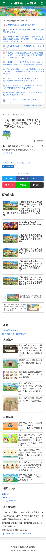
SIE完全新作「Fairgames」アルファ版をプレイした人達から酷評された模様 (23, 93)
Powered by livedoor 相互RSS (33, 105)
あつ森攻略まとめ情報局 (23, 3)
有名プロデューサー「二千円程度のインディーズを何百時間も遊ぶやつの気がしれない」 (23, 86)
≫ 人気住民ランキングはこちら (16, 162)
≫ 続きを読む (8, 153)
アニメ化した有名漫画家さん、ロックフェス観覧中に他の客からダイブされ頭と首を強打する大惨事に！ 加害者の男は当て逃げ (23, 55)
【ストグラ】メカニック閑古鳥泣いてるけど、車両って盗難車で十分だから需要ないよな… (23, 79)
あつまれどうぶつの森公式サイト (17, 533)
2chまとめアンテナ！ (11, 497)
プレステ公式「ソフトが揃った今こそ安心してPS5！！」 (22, 100)
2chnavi (5, 494)
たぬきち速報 (8, 166)
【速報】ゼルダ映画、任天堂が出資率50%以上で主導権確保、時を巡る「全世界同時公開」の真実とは (23, 63)
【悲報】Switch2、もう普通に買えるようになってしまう (23, 47)
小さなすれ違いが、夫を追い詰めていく (21, 25)
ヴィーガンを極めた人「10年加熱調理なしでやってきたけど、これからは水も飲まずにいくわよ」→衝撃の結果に (23, 71)
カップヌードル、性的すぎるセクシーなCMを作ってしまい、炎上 (24, 31)
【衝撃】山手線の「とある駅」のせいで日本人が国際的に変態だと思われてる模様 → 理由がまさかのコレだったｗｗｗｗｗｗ (23, 39)
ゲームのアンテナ (10, 501)
